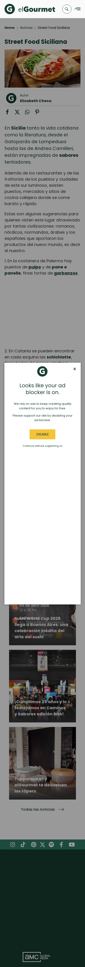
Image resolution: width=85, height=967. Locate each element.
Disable (42, 434)
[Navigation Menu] (76, 9)
